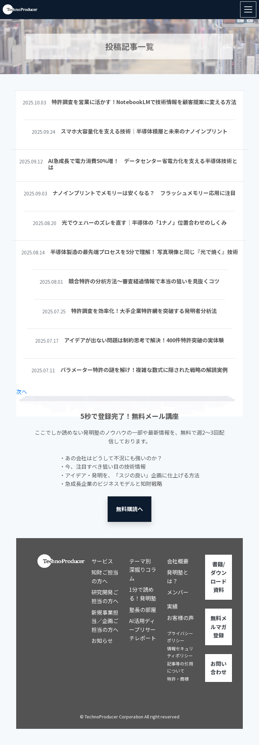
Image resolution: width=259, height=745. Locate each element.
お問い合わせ (218, 667)
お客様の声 (180, 618)
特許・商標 (178, 679)
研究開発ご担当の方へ (104, 596)
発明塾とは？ (178, 576)
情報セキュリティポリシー (180, 651)
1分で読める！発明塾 (142, 593)
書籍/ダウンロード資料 (218, 577)
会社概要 (178, 561)
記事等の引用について (180, 667)
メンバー (178, 592)
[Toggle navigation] (248, 9)
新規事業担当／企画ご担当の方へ (104, 620)
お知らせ (102, 641)
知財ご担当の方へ (104, 576)
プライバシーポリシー (180, 636)
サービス (102, 561)
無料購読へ (129, 509)
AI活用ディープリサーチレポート (142, 629)
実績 (172, 606)
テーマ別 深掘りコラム (142, 569)
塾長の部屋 (142, 610)
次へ (21, 391)
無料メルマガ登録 (218, 626)
